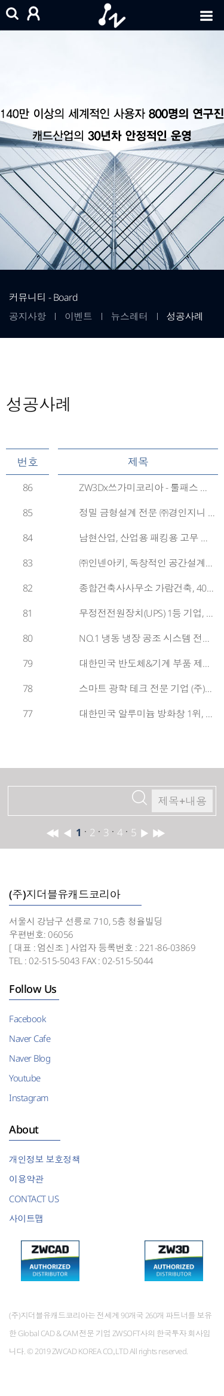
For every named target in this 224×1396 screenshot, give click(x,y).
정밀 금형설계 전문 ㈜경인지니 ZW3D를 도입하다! (147, 512)
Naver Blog (29, 1058)
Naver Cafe (29, 1038)
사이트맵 (26, 1218)
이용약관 (26, 1179)
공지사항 (27, 316)
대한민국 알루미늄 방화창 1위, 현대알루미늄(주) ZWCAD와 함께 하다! (147, 713)
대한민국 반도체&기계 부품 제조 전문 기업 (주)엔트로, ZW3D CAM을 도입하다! (147, 663)
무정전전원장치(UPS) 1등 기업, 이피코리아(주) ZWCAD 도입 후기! (147, 613)
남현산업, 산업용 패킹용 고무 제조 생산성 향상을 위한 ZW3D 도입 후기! (147, 537)
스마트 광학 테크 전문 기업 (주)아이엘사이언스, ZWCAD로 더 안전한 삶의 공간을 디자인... (147, 688)
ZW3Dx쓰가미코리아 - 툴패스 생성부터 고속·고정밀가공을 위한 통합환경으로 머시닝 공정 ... (147, 487)
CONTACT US (34, 1199)
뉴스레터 (129, 316)
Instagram (28, 1098)
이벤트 (79, 316)
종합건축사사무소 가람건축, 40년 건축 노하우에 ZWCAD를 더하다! (147, 588)
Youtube (25, 1078)
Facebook (27, 1019)
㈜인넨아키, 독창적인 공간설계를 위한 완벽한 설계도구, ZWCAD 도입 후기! (147, 562)
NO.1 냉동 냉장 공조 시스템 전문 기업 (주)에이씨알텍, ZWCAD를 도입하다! (147, 638)
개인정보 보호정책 (45, 1159)
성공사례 (185, 316)
